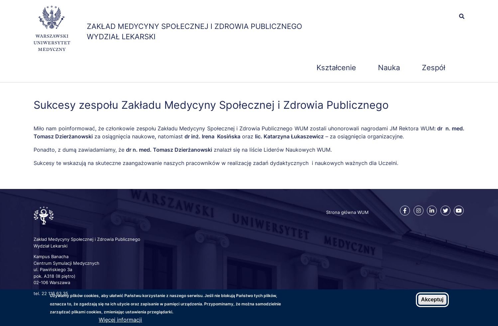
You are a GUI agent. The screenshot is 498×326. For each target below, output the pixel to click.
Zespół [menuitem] (433, 67)
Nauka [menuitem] (389, 67)
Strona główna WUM (347, 212)
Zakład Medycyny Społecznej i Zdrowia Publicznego (194, 26)
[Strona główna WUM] (52, 29)
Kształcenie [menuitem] (336, 67)
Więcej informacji (120, 320)
